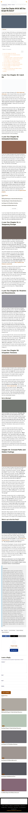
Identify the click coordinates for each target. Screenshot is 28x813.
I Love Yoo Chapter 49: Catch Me (9, 53)
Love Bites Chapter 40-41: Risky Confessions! (10, 793)
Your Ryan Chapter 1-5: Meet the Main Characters (13, 58)
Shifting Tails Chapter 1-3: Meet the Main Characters (14, 57)
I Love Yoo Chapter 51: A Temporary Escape (11, 62)
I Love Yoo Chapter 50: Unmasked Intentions (11, 54)
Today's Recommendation (3, 710)
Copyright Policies (4, 807)
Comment (3, 662)
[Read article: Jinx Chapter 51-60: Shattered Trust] (14, 769)
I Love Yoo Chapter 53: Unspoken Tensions (11, 65)
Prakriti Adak (14, 646)
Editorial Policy (10, 807)
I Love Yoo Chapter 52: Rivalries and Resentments (12, 64)
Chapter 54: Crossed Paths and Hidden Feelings (12, 68)
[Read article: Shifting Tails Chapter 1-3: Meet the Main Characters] (14, 705)
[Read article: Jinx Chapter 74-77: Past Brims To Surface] (14, 737)
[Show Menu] (1, 2)
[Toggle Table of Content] (21, 52)
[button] (14, 650)
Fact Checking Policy (22, 807)
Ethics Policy (16, 807)
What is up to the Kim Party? (10, 69)
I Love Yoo (6, 630)
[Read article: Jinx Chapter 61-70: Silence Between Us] (14, 753)
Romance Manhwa (20, 630)
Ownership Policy (14, 809)
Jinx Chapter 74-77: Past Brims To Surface (12, 60)
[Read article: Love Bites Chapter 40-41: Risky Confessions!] (14, 785)
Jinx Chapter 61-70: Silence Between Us (12, 61)
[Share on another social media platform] (22, 636)
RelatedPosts (7, 56)
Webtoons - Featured (3, 758)
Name (2, 675)
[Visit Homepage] (14, 2)
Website (2, 686)
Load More (14, 208)
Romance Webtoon (5, 632)
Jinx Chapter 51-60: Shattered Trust (8, 777)
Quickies (4, 71)
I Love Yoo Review (12, 630)
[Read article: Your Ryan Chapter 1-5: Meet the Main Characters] (14, 721)
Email (2, 681)
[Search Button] (26, 2)
